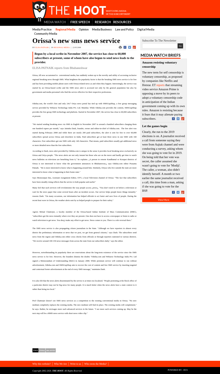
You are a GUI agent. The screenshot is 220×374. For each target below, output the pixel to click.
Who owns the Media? (95, 363)
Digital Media (145, 29)
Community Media (45, 33)
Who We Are (60, 363)
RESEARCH (103, 22)
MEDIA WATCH (55, 22)
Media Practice (42, 29)
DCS (185, 370)
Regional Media (65, 29)
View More (163, 199)
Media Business (102, 29)
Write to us (75, 363)
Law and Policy (124, 29)
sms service (50, 350)
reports (160, 85)
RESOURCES (122, 22)
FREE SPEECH (80, 22)
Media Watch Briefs (161, 55)
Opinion (84, 29)
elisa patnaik (42, 47)
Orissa (42, 350)
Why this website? (41, 363)
